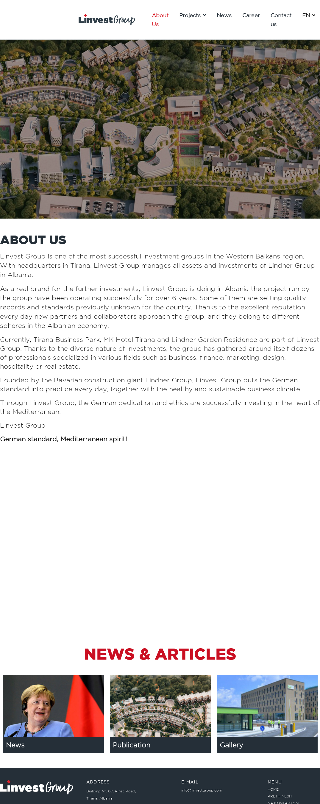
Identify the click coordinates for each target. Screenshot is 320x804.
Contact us (281, 19)
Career (251, 15)
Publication (131, 745)
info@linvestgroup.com (201, 790)
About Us (160, 19)
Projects (192, 15)
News (224, 15)
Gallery (231, 745)
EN (308, 15)
